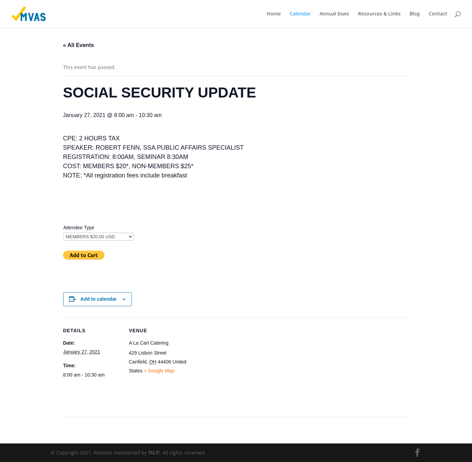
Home (274, 14)
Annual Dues (334, 14)
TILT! (154, 452)
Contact (438, 14)
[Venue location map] (231, 364)
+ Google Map (159, 370)
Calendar (300, 14)
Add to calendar (98, 299)
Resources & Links (379, 14)
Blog (415, 14)
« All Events (78, 45)
